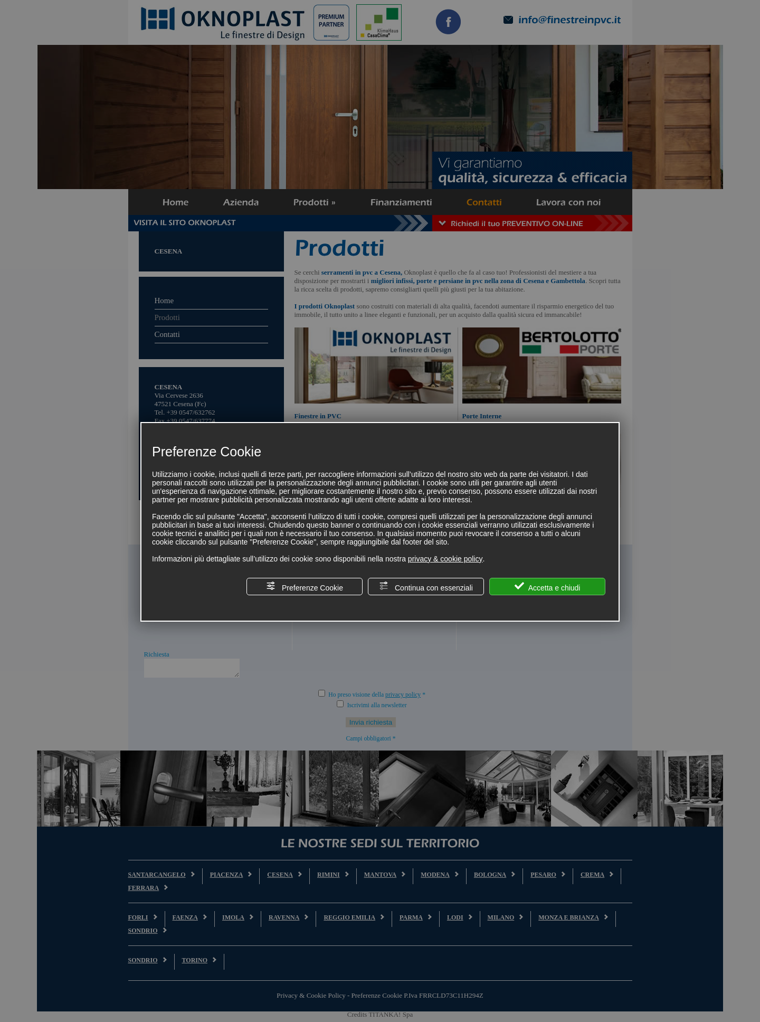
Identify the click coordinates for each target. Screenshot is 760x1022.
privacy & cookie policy (445, 559)
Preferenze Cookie (304, 586)
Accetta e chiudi (548, 586)
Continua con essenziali (426, 586)
